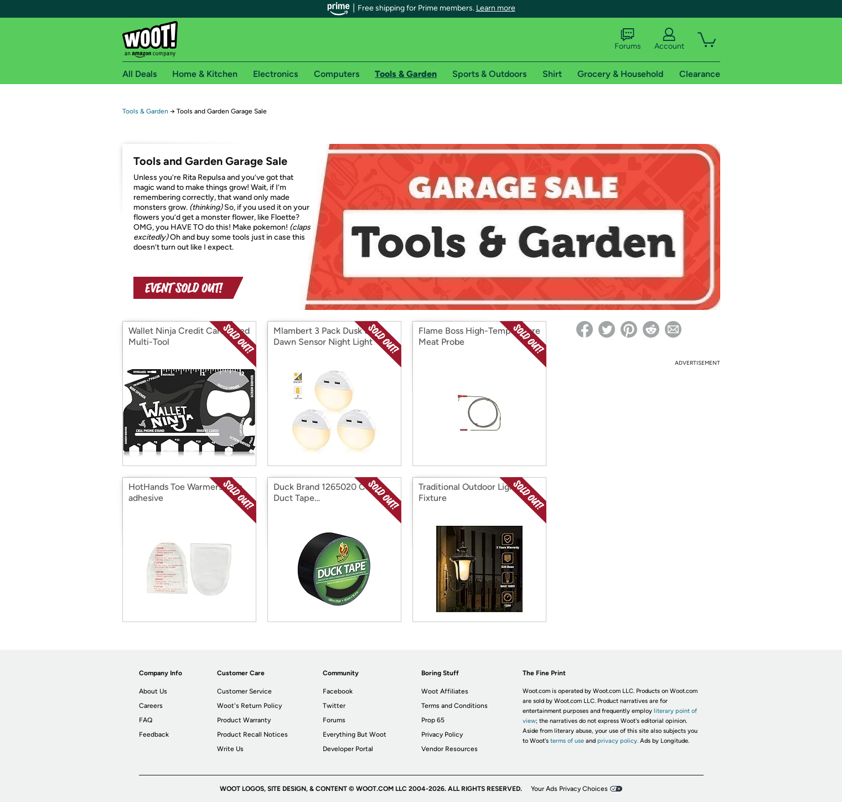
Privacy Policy (442, 734)
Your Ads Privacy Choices (569, 789)
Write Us (230, 749)
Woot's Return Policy (249, 706)
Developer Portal (348, 749)
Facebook (338, 691)
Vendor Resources (449, 749)
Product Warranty (244, 720)
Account (669, 39)
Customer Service (244, 691)
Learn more (495, 8)
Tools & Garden (145, 111)
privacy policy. (617, 740)
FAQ (145, 720)
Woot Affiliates (444, 691)
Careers (151, 706)
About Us (153, 691)
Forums (627, 39)
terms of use (567, 740)
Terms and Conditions (454, 706)
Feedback (154, 734)
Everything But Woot (354, 734)
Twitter (334, 706)
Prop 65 (433, 720)
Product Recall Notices (252, 734)
